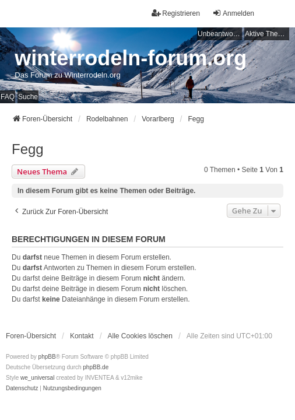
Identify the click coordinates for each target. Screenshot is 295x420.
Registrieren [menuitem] (176, 13)
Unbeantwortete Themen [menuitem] (220, 34)
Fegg (28, 149)
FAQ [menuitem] (8, 97)
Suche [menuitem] (28, 97)
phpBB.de (95, 367)
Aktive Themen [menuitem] (267, 34)
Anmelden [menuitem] (233, 13)
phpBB (47, 357)
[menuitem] (22, 388)
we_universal (37, 377)
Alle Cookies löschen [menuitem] (140, 336)
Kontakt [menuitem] (82, 336)
